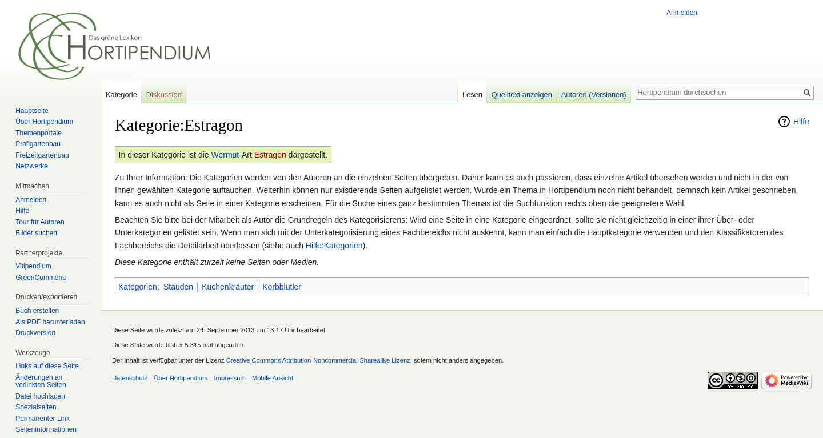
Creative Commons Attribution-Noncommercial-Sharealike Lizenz (318, 360)
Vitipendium (33, 266)
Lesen (472, 94)
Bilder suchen (36, 233)
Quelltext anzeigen (522, 94)
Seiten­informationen (46, 429)
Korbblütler (281, 286)
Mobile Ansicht (272, 378)
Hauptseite (31, 111)
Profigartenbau (38, 144)
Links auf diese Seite (47, 366)
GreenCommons (40, 278)
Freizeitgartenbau (42, 155)
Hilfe (801, 121)
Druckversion (35, 333)
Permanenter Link (42, 419)
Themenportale (38, 133)
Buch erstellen (37, 311)
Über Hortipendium (44, 122)
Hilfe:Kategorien (334, 245)
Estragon (270, 154)
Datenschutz (129, 378)
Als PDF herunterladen (50, 322)
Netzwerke (31, 166)
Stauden (178, 286)
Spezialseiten (35, 407)
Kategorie (121, 94)
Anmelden (681, 13)
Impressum (229, 378)
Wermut (225, 154)
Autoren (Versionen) (593, 94)
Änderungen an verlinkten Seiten (40, 381)
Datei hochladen (40, 396)
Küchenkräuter (228, 286)
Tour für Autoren (39, 222)
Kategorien (137, 286)
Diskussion (164, 94)
